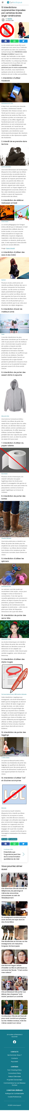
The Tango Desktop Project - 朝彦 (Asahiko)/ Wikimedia (13, 694)
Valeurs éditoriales (14, 1076)
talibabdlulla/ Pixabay (6, 639)
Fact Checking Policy (14, 1070)
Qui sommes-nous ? (14, 1055)
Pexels (2, 334)
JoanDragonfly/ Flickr (6, 586)
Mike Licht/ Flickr (5, 416)
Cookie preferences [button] (14, 1097)
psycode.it (14, 1062)
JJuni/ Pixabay (4, 473)
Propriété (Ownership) (14, 1080)
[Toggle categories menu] (2, 2)
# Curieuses (13, 839)
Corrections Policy (14, 1073)
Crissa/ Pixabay (4, 221)
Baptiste (10, 19)
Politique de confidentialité (14, 1093)
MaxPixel (3, 280)
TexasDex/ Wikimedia (6, 538)
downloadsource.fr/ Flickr (7, 103)
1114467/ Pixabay (5, 757)
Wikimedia (3, 808)
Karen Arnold (10, 248)
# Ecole (4, 839)
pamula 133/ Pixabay (6, 166)
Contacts (14, 1058)
